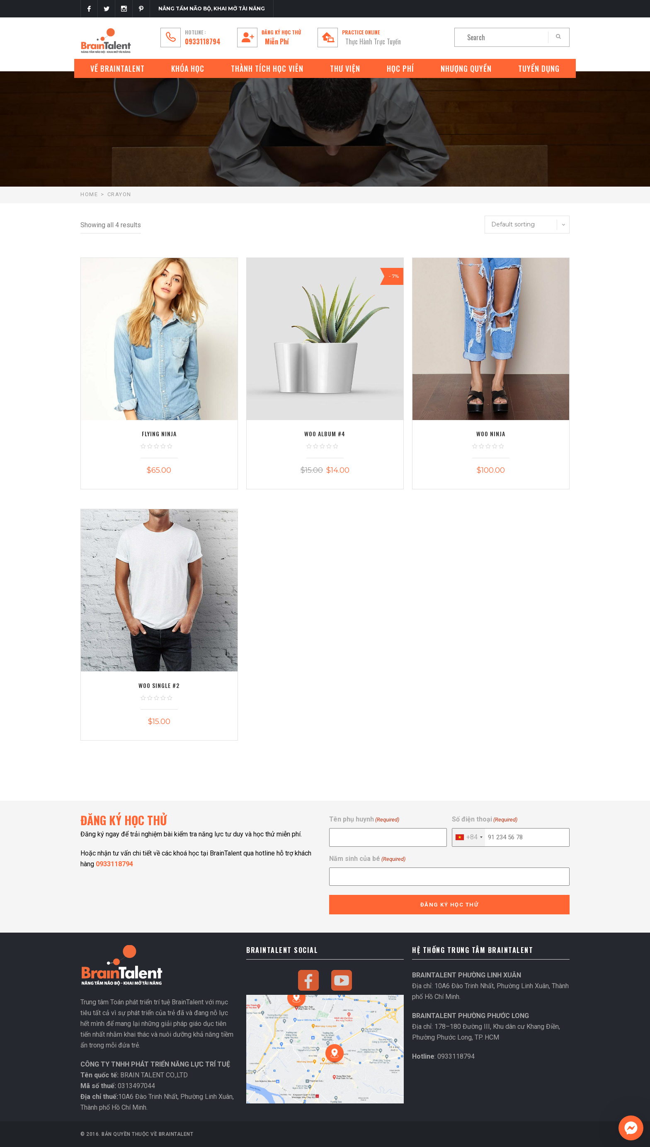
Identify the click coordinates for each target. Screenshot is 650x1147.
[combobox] (468, 837)
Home (89, 194)
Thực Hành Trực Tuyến (373, 41)
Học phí (400, 68)
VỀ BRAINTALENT (117, 68)
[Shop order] (527, 224)
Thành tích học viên (267, 68)
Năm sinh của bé (367, 859)
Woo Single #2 (158, 685)
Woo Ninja (490, 433)
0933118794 (203, 41)
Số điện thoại (484, 819)
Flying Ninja (159, 433)
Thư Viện (345, 68)
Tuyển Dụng (539, 68)
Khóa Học (187, 68)
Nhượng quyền (466, 68)
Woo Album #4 (324, 433)
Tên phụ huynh (364, 819)
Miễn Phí (277, 41)
